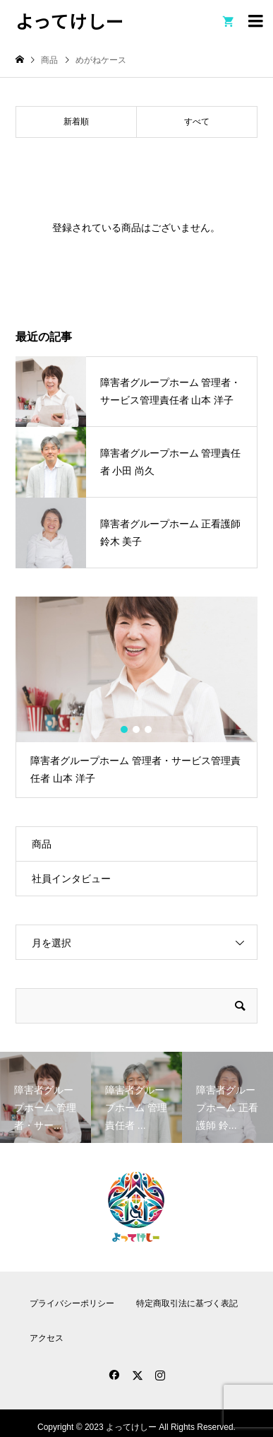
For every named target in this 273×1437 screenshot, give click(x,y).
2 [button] (137, 729)
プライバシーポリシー (72, 1303)
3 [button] (149, 729)
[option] (136, 697)
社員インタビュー (71, 878)
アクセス (46, 1338)
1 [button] (125, 729)
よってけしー (70, 20)
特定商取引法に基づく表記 (187, 1303)
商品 (41, 844)
